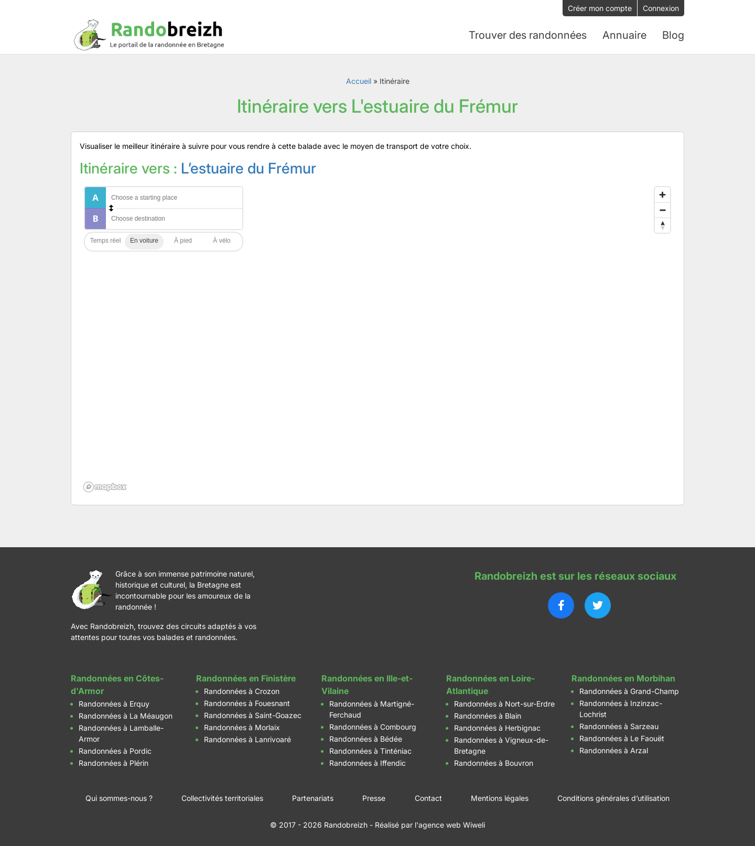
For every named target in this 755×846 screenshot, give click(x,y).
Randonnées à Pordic (115, 750)
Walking (183, 242)
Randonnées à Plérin (113, 762)
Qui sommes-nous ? (119, 798)
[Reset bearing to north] (662, 225)
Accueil (358, 81)
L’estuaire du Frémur (248, 168)
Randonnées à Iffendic (367, 762)
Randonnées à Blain (487, 715)
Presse (373, 798)
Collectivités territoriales (222, 798)
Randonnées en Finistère (246, 678)
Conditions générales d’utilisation (613, 798)
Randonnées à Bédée (365, 738)
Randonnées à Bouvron (493, 762)
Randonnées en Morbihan (623, 678)
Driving (144, 242)
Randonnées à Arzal (613, 750)
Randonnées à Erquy (114, 703)
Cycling (221, 242)
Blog (673, 35)
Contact (428, 798)
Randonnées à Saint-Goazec (252, 715)
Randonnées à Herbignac (497, 727)
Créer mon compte (600, 8)
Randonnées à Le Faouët (621, 738)
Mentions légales (499, 798)
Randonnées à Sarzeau (619, 726)
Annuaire (624, 35)
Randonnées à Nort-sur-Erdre (504, 703)
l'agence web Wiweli (450, 824)
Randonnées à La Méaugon (125, 715)
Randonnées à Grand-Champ (629, 691)
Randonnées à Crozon (241, 691)
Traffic (105, 242)
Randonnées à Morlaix (242, 727)
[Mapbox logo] (106, 487)
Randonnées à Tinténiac (370, 750)
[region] (377, 339)
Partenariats (312, 798)
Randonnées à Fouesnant (247, 703)
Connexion (661, 8)
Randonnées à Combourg (372, 726)
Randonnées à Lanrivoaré (247, 739)
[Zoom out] (662, 210)
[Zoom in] (662, 194)
